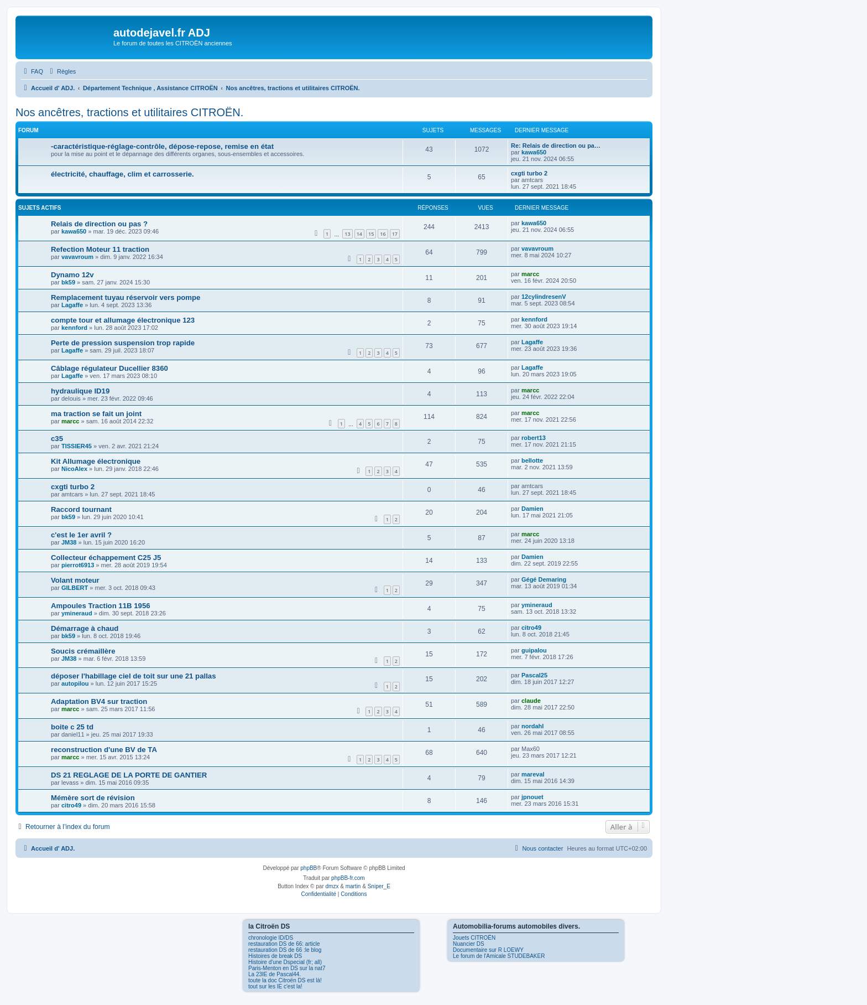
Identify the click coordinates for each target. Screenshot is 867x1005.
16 (382, 233)
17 (395, 233)
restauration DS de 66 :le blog (284, 950)
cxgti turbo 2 (529, 173)
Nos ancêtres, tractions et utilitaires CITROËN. (129, 112)
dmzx (332, 886)
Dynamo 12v (72, 275)
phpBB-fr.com (348, 878)
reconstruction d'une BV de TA (104, 749)
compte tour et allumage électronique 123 (123, 320)
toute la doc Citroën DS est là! (285, 980)
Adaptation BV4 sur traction (99, 701)
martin (353, 886)
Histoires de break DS (275, 956)
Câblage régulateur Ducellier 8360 (109, 368)
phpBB (308, 868)
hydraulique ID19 (80, 391)
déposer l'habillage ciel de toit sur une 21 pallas (133, 676)
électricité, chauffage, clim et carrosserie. (122, 174)
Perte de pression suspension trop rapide (123, 343)
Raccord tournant (81, 509)
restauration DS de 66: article (284, 944)
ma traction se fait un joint (96, 414)
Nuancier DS (468, 944)
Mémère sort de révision (93, 798)
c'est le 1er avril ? (81, 535)
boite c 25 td (72, 727)
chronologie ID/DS (270, 938)
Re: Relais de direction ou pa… (555, 145)
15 (371, 233)
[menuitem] (32, 71)
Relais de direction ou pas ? (99, 224)
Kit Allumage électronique (95, 461)
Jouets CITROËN (474, 938)
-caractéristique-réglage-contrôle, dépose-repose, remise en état (162, 146)
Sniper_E (379, 886)
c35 (57, 438)
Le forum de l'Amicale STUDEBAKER (499, 956)
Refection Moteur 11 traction (100, 249)
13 (347, 233)
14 (359, 233)
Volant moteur (75, 580)
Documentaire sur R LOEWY (488, 950)
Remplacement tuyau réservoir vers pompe (125, 297)
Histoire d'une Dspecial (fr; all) (285, 962)
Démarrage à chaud (84, 628)
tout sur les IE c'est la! (275, 986)
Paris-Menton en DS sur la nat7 (287, 968)
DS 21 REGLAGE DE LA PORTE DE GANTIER (129, 775)
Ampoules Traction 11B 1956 (100, 606)
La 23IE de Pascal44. (274, 974)
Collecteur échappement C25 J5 (106, 557)
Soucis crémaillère (83, 651)
